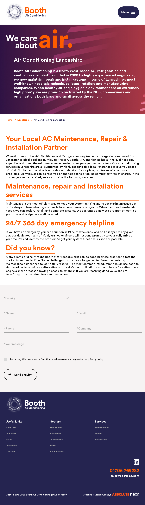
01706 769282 (124, 470)
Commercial (57, 451)
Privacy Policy (59, 495)
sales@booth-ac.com (125, 475)
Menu (128, 12)
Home (9, 120)
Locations (23, 120)
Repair (98, 433)
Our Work (11, 433)
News (9, 439)
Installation (101, 439)
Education (55, 433)
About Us (11, 427)
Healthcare (56, 427)
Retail (53, 445)
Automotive (56, 439)
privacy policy (96, 359)
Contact (10, 451)
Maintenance (102, 427)
